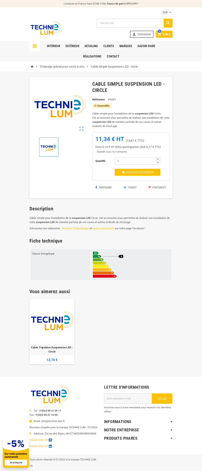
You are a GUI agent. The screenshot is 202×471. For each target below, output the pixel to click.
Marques (125, 46)
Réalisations (92, 56)
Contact (113, 56)
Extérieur (72, 46)
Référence (98, 99)
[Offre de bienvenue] (47, 452)
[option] (52, 331)
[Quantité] (135, 161)
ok (162, 399)
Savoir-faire (146, 46)
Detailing (91, 46)
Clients (108, 46)
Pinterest (157, 187)
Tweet (130, 187)
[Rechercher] (134, 23)
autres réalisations (103, 228)
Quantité (100, 160)
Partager (103, 187)
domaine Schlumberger (75, 228)
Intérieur (53, 46)
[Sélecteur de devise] (167, 12)
